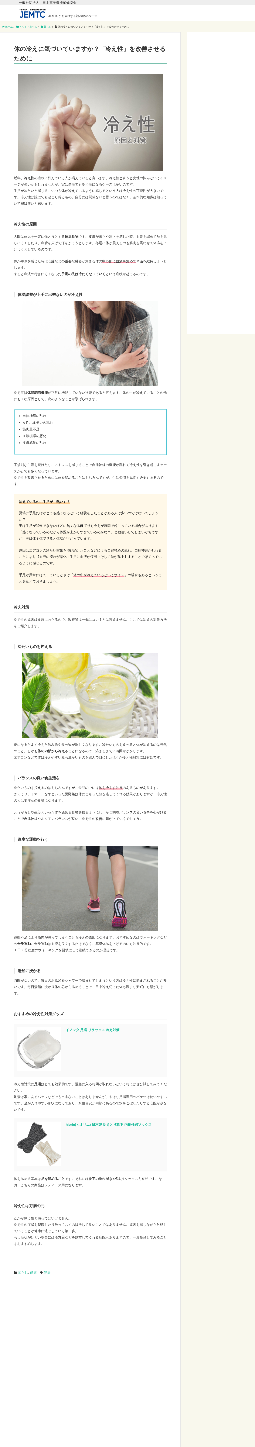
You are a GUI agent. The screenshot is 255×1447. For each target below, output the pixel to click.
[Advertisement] (74, 1315)
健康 (33, 1272)
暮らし (23, 1272)
